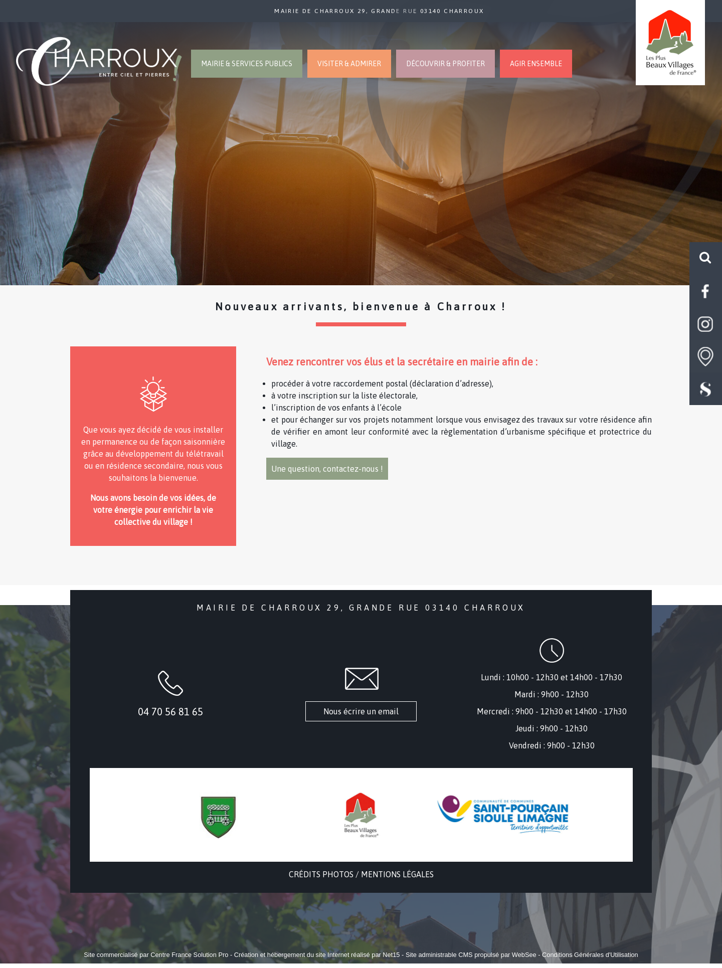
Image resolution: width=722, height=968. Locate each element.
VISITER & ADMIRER (349, 64)
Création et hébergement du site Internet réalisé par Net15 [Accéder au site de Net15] (317, 954)
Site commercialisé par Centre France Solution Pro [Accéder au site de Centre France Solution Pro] (156, 954)
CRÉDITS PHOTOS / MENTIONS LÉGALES (361, 874)
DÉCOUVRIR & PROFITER (445, 64)
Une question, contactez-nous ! (327, 468)
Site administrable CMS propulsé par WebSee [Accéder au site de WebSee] (471, 954)
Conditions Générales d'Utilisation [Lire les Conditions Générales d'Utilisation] (590, 954)
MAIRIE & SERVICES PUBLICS (246, 64)
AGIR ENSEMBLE (536, 64)
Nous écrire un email (361, 711)
